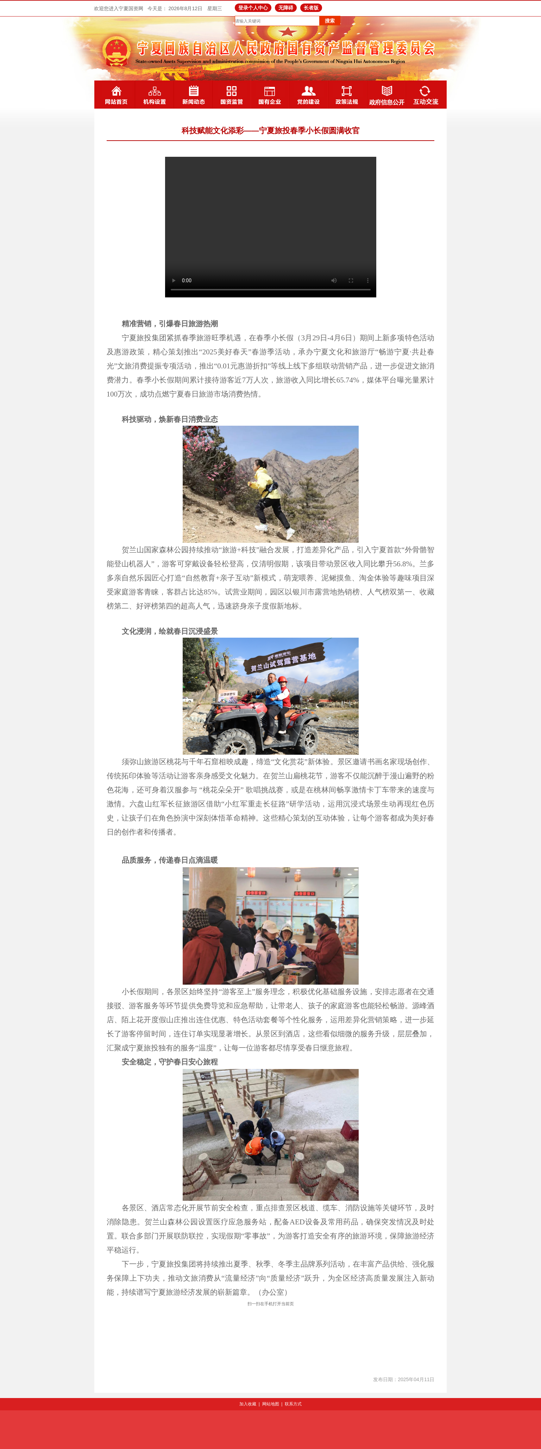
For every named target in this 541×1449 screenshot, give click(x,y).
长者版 (311, 8)
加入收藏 (247, 1404)
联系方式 (293, 1404)
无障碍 (285, 8)
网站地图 (270, 1404)
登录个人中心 (253, 8)
